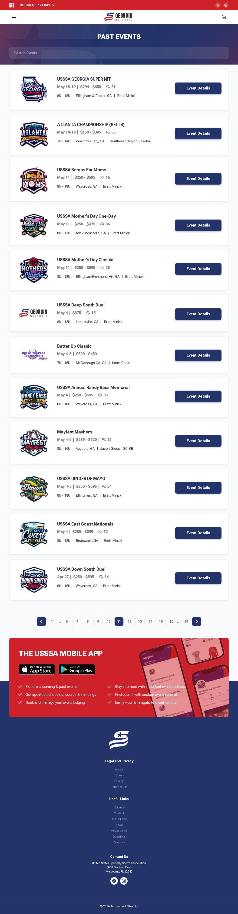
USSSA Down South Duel (81, 569)
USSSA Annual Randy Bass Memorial (93, 387)
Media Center (119, 830)
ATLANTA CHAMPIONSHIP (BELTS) (91, 124)
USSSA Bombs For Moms (81, 169)
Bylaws (119, 775)
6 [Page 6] (67, 621)
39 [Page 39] (186, 621)
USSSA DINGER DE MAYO (81, 478)
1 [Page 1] (52, 621)
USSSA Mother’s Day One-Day (86, 216)
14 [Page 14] (150, 621)
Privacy (119, 781)
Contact (119, 813)
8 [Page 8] (88, 621)
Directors (119, 842)
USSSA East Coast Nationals (85, 524)
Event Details (198, 88)
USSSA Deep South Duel (81, 304)
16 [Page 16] (171, 621)
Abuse (119, 769)
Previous (41, 621)
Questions (119, 836)
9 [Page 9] (98, 621)
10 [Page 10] (108, 621)
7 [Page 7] (77, 621)
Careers (119, 807)
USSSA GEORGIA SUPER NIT (84, 79)
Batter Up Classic (74, 346)
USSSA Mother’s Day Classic (85, 259)
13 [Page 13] (140, 621)
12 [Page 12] (129, 621)
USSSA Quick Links (35, 5)
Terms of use (119, 787)
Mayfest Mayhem (74, 432)
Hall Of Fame (119, 819)
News (119, 825)
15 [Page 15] (161, 621)
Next (196, 621)
